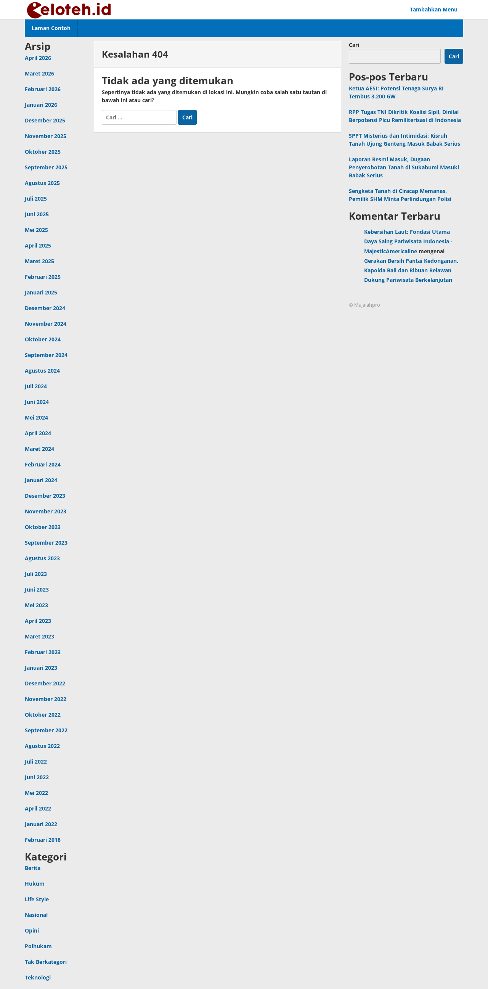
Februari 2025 (43, 276)
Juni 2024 (37, 401)
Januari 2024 (41, 480)
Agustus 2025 (42, 183)
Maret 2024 (39, 448)
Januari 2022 (41, 824)
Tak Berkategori (46, 961)
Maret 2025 (39, 261)
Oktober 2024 (43, 339)
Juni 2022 (37, 777)
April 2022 (38, 808)
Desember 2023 (45, 495)
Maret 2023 (39, 636)
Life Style (37, 899)
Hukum (35, 883)
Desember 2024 (45, 308)
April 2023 (38, 620)
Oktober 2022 (43, 714)
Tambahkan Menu (434, 9)
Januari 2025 (41, 292)
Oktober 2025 (43, 151)
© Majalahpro (364, 304)
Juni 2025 (37, 214)
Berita (32, 868)
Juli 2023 (36, 573)
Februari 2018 (43, 839)
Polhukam (38, 946)
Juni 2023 (37, 589)
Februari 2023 (43, 652)
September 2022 (46, 730)
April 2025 (38, 245)
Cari (354, 44)
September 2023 (46, 542)
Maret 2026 (39, 73)
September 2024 (46, 355)
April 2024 (38, 433)
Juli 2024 (36, 386)
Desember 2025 (45, 120)
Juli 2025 (36, 198)
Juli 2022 (36, 761)
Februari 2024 (43, 464)
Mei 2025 (36, 229)
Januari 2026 (41, 104)
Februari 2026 (43, 89)
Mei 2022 (36, 792)
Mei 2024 (36, 417)
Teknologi (38, 977)
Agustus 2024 (42, 370)
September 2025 (46, 167)
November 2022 (45, 699)
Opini (32, 930)
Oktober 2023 (43, 527)
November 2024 (45, 323)
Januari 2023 (41, 667)
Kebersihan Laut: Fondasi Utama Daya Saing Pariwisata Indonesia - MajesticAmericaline (408, 241)
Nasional (36, 914)
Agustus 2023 (42, 558)
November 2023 (45, 511)
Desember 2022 (45, 683)
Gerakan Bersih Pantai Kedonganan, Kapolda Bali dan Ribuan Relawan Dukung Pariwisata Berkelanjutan (411, 270)
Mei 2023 (36, 605)
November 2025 (45, 136)
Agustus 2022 (42, 745)
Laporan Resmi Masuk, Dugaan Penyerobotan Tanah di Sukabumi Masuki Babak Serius (404, 167)
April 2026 (38, 57)
